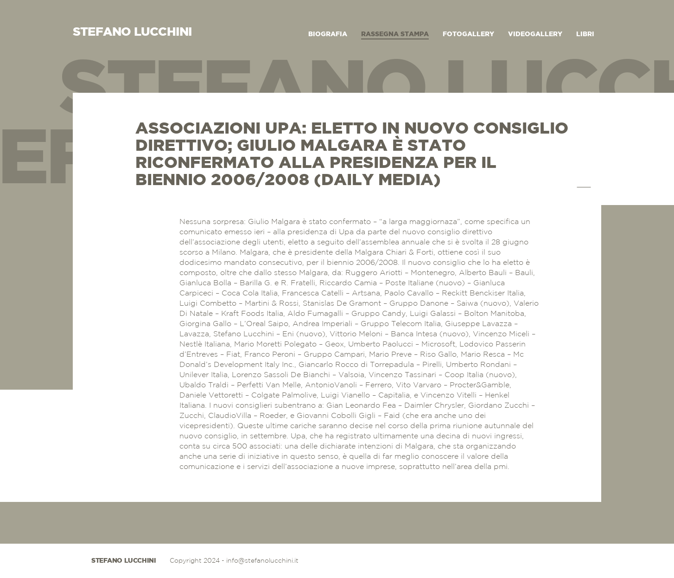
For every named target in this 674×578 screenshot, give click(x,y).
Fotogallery (468, 34)
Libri (585, 34)
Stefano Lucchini (123, 561)
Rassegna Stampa (395, 34)
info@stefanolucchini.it (262, 561)
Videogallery (535, 34)
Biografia (327, 34)
